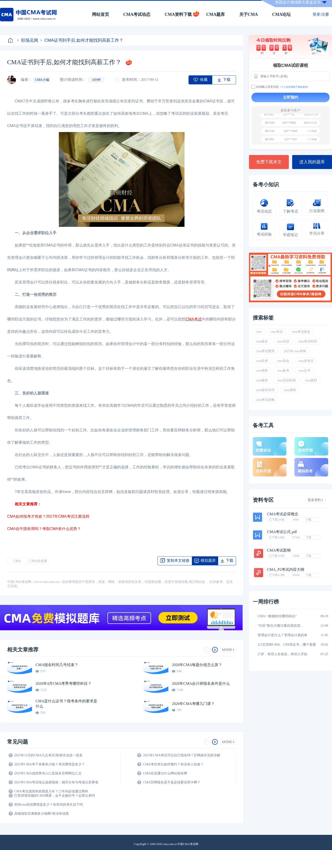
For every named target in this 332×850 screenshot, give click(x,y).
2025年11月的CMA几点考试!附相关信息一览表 (48, 755)
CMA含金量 (38, 561)
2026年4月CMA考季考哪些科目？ (64, 683)
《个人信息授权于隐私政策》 (294, 87)
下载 (308, 519)
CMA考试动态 (137, 14)
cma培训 (283, 341)
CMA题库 (215, 14)
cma (258, 332)
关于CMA (248, 14)
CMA (17, 561)
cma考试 (276, 332)
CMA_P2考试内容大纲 (285, 569)
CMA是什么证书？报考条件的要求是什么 (66, 703)
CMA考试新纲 (279, 550)
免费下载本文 (269, 162)
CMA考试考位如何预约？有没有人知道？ (173, 764)
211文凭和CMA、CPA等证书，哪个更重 (287, 644)
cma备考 (283, 370)
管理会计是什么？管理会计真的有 (282, 635)
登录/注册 (321, 14)
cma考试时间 (307, 341)
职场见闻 (27, 40)
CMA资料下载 (178, 14)
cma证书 (304, 370)
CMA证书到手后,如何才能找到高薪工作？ (82, 40)
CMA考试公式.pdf (282, 532)
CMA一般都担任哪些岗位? (277, 616)
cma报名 (262, 341)
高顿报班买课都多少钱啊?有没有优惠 (41, 813)
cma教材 (262, 380)
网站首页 (100, 14)
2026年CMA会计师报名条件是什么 (201, 683)
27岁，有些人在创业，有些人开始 (282, 654)
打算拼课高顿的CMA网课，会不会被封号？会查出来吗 (54, 795)
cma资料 (262, 370)
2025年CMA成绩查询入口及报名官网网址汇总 (48, 773)
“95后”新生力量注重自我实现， (281, 625)
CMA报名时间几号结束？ (57, 665)
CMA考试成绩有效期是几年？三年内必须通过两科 (51, 791)
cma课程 (290, 390)
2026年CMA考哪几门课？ (193, 704)
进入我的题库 (312, 162)
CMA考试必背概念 (282, 514)
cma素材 (311, 380)
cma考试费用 (265, 351)
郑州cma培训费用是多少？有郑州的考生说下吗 (48, 804)
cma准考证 (306, 361)
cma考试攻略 (265, 400)
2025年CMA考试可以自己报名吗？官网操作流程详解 (181, 755)
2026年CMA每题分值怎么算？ (197, 665)
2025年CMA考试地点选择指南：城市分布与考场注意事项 (56, 782)
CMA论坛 (281, 14)
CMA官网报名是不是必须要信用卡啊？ (171, 782)
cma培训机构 (286, 380)
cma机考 (262, 361)
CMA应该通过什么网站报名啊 (165, 773)
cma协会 (283, 361)
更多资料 (315, 500)
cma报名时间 (265, 390)
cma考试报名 (301, 332)
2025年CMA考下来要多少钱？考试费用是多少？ (49, 764)
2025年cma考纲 (295, 351)
